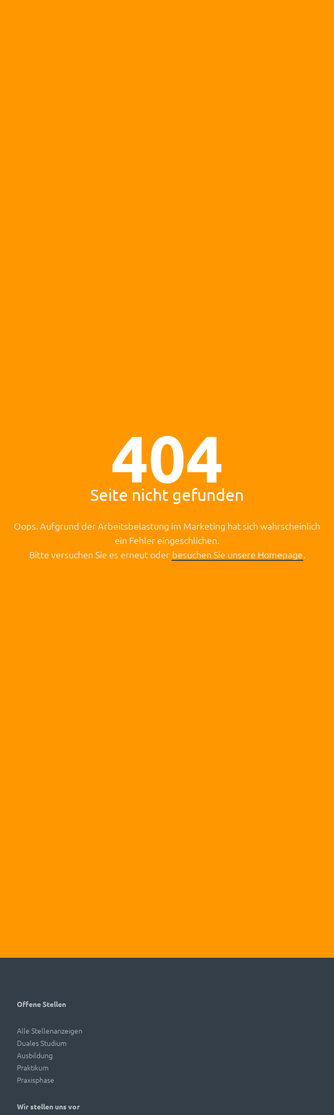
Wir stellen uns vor (48, 1106)
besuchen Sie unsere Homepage (237, 554)
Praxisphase (35, 1080)
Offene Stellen (41, 1004)
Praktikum (33, 1067)
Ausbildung (35, 1055)
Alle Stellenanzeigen (49, 1030)
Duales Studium (42, 1043)
